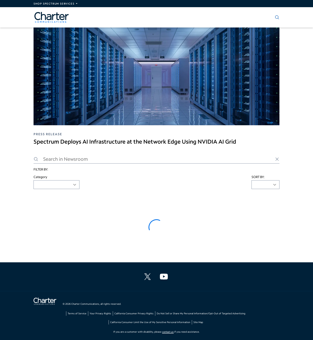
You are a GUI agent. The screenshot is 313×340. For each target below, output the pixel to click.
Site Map (198, 322)
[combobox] (56, 184)
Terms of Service (77, 313)
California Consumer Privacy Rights (134, 313)
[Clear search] (277, 159)
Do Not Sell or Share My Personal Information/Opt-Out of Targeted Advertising (201, 313)
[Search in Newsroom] (156, 159)
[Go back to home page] (45, 302)
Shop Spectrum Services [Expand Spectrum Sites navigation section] (54, 3)
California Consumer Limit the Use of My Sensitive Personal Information (150, 322)
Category (40, 177)
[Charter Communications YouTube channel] (164, 276)
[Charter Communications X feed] (148, 276)
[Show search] (276, 17)
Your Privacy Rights (100, 313)
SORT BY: (258, 177)
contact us (168, 331)
